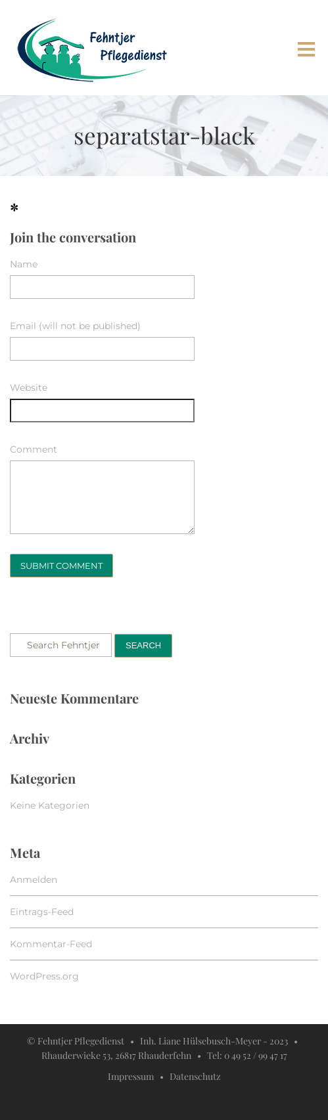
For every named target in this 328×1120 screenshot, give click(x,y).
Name (23, 264)
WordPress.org (44, 976)
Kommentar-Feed (51, 944)
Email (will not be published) (75, 326)
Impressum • (139, 1076)
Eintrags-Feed (42, 912)
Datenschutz (195, 1076)
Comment (33, 449)
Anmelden (33, 879)
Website (28, 387)
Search (143, 645)
